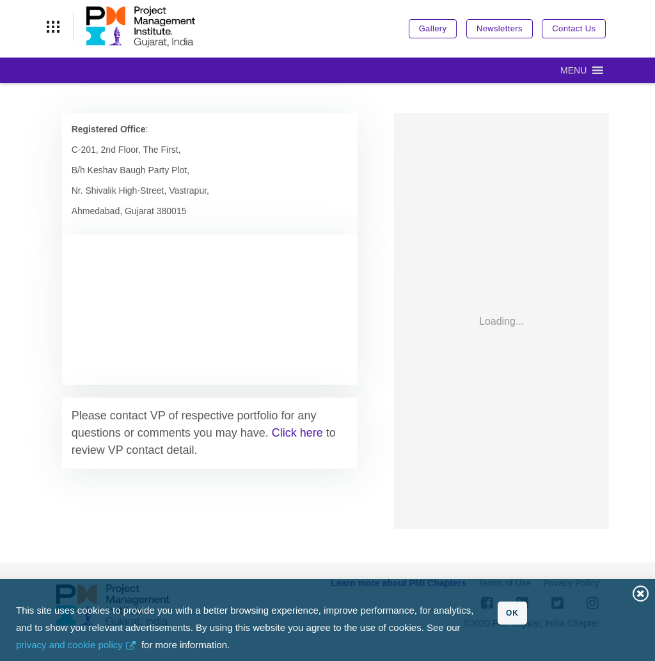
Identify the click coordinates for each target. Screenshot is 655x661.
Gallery (433, 28)
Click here (297, 432)
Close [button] (641, 594)
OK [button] (512, 613)
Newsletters (500, 28)
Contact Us (574, 28)
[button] (573, 70)
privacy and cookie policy (69, 644)
